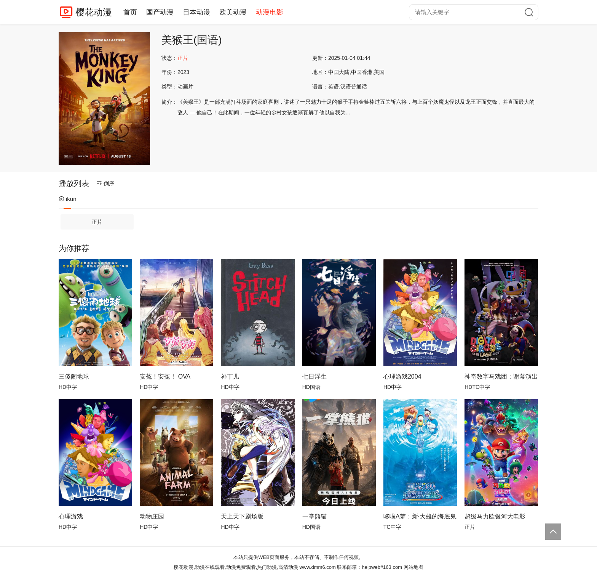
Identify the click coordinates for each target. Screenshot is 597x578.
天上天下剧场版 (242, 516)
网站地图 (413, 567)
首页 (130, 12)
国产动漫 (160, 12)
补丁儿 (230, 376)
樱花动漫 (93, 12)
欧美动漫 (233, 12)
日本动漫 (196, 12)
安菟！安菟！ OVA (165, 376)
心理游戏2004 (402, 376)
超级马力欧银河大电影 (495, 516)
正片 (97, 222)
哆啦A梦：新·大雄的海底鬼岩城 (420, 516)
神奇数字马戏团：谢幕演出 (501, 376)
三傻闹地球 (74, 376)
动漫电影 (269, 12)
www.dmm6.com (317, 567)
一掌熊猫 (314, 516)
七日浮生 (314, 376)
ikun (68, 199)
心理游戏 (71, 516)
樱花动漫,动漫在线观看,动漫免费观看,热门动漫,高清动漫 (236, 567)
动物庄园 (152, 516)
